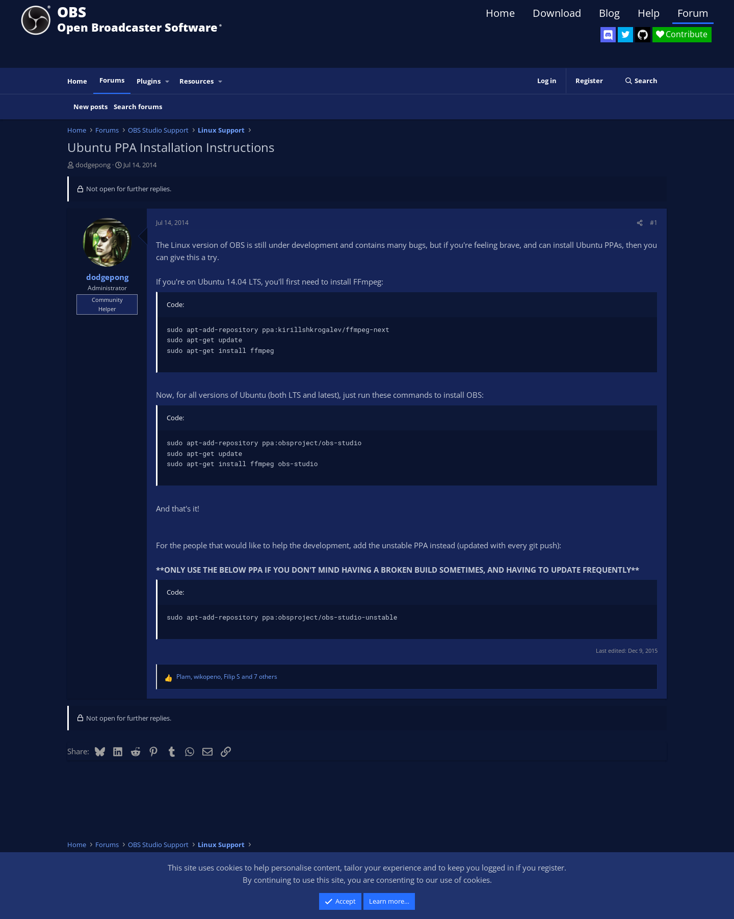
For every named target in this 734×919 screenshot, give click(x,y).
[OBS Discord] (608, 34)
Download (557, 13)
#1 (654, 222)
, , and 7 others (226, 676)
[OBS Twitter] (625, 34)
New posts (90, 106)
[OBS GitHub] (642, 34)
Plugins (149, 81)
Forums (111, 80)
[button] (168, 81)
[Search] (641, 80)
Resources (196, 81)
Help (649, 13)
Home (500, 13)
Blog (609, 13)
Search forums (138, 106)
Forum (693, 13)
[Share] (639, 222)
